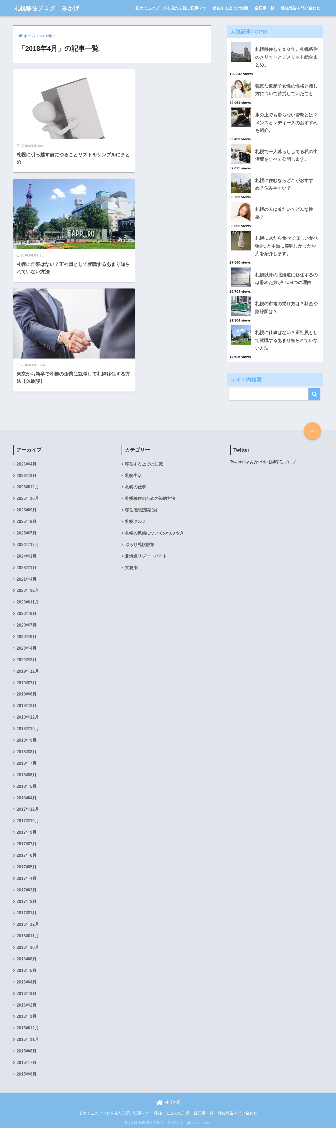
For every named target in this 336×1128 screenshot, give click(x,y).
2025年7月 (26, 533)
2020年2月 (26, 659)
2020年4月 (26, 648)
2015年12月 (28, 1028)
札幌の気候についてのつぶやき (154, 533)
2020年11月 (28, 602)
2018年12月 (28, 717)
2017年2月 (26, 901)
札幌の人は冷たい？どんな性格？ (284, 213)
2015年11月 (28, 1039)
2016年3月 (26, 993)
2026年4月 (26, 464)
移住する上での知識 (230, 8)
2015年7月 (26, 1062)
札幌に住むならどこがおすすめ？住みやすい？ (284, 184)
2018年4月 (26, 798)
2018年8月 (26, 752)
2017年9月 (26, 832)
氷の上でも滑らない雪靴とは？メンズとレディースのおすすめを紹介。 (286, 123)
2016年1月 (26, 1016)
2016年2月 (26, 1005)
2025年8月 (26, 521)
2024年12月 (28, 544)
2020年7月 (26, 625)
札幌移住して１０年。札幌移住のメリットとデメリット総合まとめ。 (286, 57)
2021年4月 (26, 579)
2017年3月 (26, 890)
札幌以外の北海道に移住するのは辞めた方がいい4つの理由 (286, 278)
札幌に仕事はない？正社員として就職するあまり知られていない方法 (286, 340)
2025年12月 (28, 487)
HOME (168, 1102)
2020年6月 (26, 636)
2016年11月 (28, 936)
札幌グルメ (135, 521)
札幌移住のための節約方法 (150, 498)
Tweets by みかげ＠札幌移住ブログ (263, 462)
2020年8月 (26, 613)
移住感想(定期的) (141, 510)
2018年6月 (26, 775)
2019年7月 (26, 683)
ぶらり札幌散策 (139, 544)
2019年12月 (28, 671)
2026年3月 (26, 475)
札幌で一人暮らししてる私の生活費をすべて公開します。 (286, 155)
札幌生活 (133, 475)
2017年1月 (26, 913)
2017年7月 (26, 844)
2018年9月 (26, 740)
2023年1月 (26, 567)
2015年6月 (26, 1074)
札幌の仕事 (135, 487)
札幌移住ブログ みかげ (49, 8)
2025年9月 (26, 510)
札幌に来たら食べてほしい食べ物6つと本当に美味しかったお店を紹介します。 (286, 246)
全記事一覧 (264, 8)
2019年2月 (26, 705)
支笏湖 (131, 567)
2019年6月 (26, 694)
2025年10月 (28, 498)
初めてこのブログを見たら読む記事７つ (170, 8)
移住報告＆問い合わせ (300, 8)
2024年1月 (26, 556)
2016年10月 (28, 947)
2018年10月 (28, 728)
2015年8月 (26, 1051)
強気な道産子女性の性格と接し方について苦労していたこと (286, 90)
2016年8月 (26, 959)
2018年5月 (26, 786)
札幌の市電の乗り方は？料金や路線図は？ (286, 307)
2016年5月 (26, 970)
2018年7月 (26, 763)
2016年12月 (28, 924)
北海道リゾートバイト (146, 556)
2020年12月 (28, 590)
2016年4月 (26, 982)
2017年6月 (26, 855)
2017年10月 (28, 821)
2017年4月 (26, 878)
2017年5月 (26, 867)
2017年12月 (28, 809)
